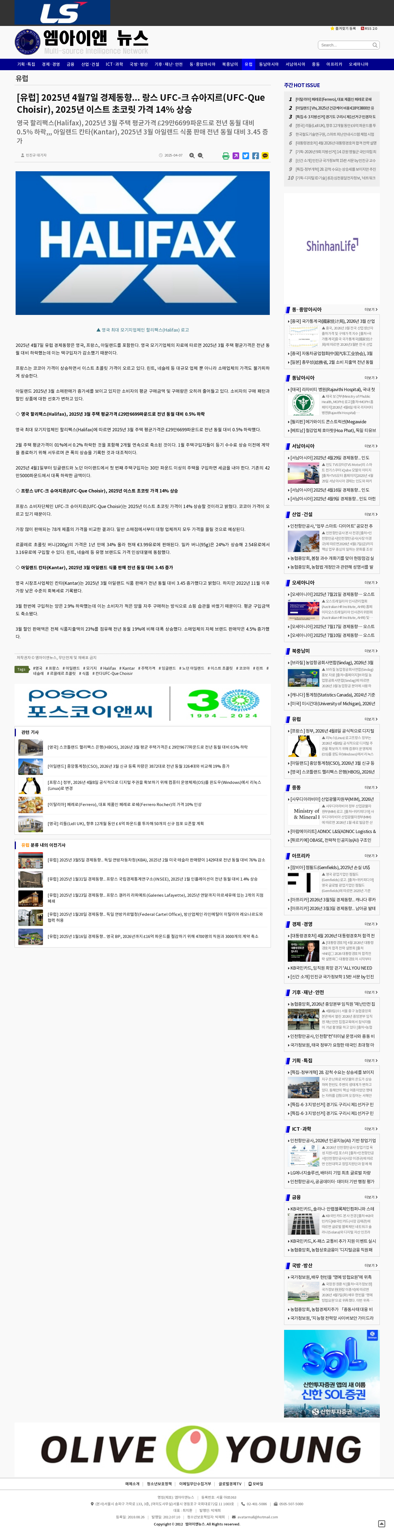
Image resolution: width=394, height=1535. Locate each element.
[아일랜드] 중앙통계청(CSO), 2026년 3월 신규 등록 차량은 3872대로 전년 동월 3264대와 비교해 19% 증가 (139, 766)
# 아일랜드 (71, 668)
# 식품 (84, 673)
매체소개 (132, 1483)
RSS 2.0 (369, 28)
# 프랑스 (52, 668)
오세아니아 (359, 64)
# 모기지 (90, 668)
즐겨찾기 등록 (343, 28)
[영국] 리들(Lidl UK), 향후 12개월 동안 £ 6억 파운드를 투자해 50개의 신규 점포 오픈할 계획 (126, 823)
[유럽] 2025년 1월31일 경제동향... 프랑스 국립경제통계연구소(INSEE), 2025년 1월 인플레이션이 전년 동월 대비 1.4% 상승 (153, 879)
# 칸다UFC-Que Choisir (112, 673)
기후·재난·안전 (169, 64)
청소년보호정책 (159, 1483)
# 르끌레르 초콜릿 (61, 673)
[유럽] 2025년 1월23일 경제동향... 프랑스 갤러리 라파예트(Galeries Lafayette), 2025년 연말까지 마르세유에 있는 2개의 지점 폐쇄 (155, 898)
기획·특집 (26, 64)
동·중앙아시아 (203, 64)
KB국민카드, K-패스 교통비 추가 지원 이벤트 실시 (333, 1241)
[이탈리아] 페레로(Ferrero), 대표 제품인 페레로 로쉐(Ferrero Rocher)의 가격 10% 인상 (125, 804)
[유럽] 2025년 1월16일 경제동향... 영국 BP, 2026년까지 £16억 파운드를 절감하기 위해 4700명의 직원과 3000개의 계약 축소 (153, 936)
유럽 (249, 64)
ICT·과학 (114, 64)
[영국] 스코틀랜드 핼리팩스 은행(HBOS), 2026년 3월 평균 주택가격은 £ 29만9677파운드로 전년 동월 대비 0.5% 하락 (148, 747)
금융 (71, 64)
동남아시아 (269, 64)
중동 (316, 64)
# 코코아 (243, 668)
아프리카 (334, 64)
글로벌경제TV (230, 1483)
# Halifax (108, 668)
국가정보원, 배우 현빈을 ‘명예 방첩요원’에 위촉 (331, 1277)
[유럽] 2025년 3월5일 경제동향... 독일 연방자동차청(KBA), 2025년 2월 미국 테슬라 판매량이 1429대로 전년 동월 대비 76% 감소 (156, 860)
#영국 (37, 668)
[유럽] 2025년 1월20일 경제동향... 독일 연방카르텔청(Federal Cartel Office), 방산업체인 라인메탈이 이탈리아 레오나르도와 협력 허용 (155, 917)
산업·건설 (90, 64)
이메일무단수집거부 (195, 1483)
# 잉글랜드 (167, 668)
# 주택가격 (146, 668)
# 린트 (258, 668)
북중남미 (230, 64)
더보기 (371, 309)
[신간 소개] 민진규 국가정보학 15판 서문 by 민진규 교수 (336, 160)
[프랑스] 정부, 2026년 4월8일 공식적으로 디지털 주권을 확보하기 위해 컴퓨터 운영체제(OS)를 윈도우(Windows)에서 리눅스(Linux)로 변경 (154, 785)
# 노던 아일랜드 (191, 668)
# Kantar (127, 668)
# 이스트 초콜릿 (220, 668)
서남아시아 (296, 64)
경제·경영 (51, 64)
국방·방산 (139, 64)
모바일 (256, 1483)
